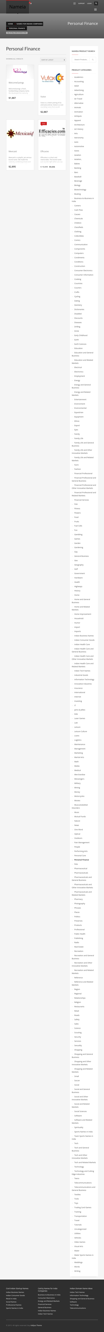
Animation (78, 112)
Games (77, 539)
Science (77, 1028)
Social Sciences (80, 1111)
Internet (77, 696)
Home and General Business (81, 601)
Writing (77, 1271)
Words (77, 1266)
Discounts (78, 318)
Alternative (78, 103)
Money (77, 792)
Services (77, 1041)
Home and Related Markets (81, 608)
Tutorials (78, 1224)
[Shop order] (53, 60)
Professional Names (14, 1305)
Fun (75, 530)
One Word (78, 829)
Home (76, 595)
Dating (77, 301)
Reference (78, 977)
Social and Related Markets (81, 1105)
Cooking (77, 279)
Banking (77, 168)
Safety (76, 1019)
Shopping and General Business (82, 1055)
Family (77, 434)
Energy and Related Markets (81, 393)
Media (76, 766)
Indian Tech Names (82, 671)
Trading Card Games (82, 1207)
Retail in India (11, 1298)
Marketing (78, 753)
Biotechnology (80, 189)
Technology (79, 1167)
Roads (76, 1015)
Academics (78, 77)
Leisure (77, 727)
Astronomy (79, 137)
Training (77, 1212)
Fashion (77, 469)
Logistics (77, 740)
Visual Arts (78, 1246)
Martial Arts (79, 757)
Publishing (78, 938)
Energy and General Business (81, 386)
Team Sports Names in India (82, 1137)
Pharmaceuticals (81, 873)
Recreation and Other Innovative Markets (82, 964)
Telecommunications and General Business (83, 1188)
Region (77, 989)
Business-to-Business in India (83, 200)
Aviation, (78, 159)
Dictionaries (79, 309)
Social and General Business (81, 1090)
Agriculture (79, 94)
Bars (76, 172)
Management (79, 748)
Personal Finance (81, 860)
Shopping (78, 1050)
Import (77, 627)
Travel (76, 1220)
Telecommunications (83, 1183)
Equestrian (78, 412)
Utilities (77, 1233)
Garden (77, 543)
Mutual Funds (80, 816)
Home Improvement (82, 614)
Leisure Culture (80, 731)
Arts (76, 133)
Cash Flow (78, 210)
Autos (76, 150)
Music (76, 812)
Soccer (77, 1080)
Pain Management (82, 842)
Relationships (79, 998)
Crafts (76, 292)
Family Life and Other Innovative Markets (82, 451)
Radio (76, 942)
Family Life (78, 438)
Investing (78, 701)
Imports (77, 631)
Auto (76, 142)
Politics (77, 916)
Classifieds (78, 227)
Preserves (78, 921)
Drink (76, 331)
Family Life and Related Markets (83, 459)
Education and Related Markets (82, 361)
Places (77, 912)
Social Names (11, 1302)
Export (77, 425)
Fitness (77, 508)
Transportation (80, 1216)
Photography (79, 903)
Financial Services (81, 500)
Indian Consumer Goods (84, 640)
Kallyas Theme (36, 1325)
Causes (77, 214)
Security (77, 1037)
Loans (76, 735)
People (77, 847)
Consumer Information (83, 275)
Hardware (78, 577)
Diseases (78, 322)
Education (78, 348)
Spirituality (78, 1127)
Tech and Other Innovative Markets (80, 1156)
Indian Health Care (82, 644)
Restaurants (79, 1006)
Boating (77, 194)
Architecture (79, 124)
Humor (77, 623)
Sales (76, 1024)
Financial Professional (83, 473)
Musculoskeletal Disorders (80, 806)
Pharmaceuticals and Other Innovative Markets (82, 886)
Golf (76, 569)
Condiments (79, 257)
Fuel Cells (78, 526)
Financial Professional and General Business (84, 479)
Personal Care (80, 855)
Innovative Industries (83, 684)
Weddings (78, 1262)
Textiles (77, 1194)
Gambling (78, 534)
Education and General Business (82, 354)
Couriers (77, 288)
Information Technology (84, 679)
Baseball (77, 176)
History (77, 590)
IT (75, 705)
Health (77, 582)
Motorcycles (79, 796)
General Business (81, 556)
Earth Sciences (80, 344)
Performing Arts (81, 851)
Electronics (78, 371)
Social (76, 1085)
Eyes (76, 429)
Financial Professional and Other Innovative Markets (84, 486)
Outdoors (78, 838)
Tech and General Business (80, 1149)
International (79, 692)
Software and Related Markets (82, 1121)
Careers (77, 205)
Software (78, 1115)
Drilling (77, 326)
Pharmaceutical (80, 868)
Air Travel (78, 99)
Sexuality (78, 1045)
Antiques (78, 116)
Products (78, 925)
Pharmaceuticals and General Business (82, 878)
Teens (76, 1178)
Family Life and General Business (83, 444)
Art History (78, 129)
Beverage (78, 181)
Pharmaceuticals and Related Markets (82, 893)
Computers (79, 253)
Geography (79, 565)
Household (78, 618)
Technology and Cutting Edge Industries (83, 1172)
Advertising (79, 90)
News (76, 825)
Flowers (77, 513)
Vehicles (77, 1238)
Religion (77, 1002)
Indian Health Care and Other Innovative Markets (83, 657)
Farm (76, 465)
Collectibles (79, 236)
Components (79, 249)
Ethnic (76, 421)
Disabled (78, 313)
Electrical (78, 367)
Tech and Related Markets (85, 1162)
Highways (78, 586)
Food (76, 517)
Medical (77, 770)
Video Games (79, 1242)
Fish (76, 504)
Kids (76, 714)
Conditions (78, 262)
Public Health (79, 934)
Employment (79, 376)
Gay (76, 552)
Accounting (79, 81)
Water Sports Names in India (83, 1256)
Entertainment (80, 399)
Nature (77, 821)
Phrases (77, 908)
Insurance (78, 688)
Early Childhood (81, 335)
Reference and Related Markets (82, 983)
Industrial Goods (81, 675)
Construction (79, 266)
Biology (77, 185)
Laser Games (79, 718)
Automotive (79, 146)
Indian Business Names (84, 635)
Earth (76, 339)
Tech (76, 1143)
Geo (76, 560)
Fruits (76, 521)
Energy (77, 380)
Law (76, 722)
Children (77, 223)
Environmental (80, 408)
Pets (76, 864)
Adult (76, 86)
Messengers (79, 779)
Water (76, 1250)
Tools (76, 1199)
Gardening (78, 547)
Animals (77, 107)
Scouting (78, 1032)
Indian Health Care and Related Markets (83, 665)
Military (77, 783)
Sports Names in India (83, 1131)
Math (76, 761)
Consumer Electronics (83, 270)
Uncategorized (80, 1229)
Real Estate (79, 947)
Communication (81, 244)
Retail (76, 1011)
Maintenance (79, 744)
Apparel (77, 120)
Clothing (77, 231)
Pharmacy (78, 899)
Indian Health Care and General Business (83, 650)
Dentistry (78, 305)
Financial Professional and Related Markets (84, 494)
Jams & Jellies (79, 710)
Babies (77, 163)
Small (76, 1076)
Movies (77, 800)
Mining (77, 787)
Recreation (78, 951)
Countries (78, 283)
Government (79, 573)
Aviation (77, 155)
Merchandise (79, 774)
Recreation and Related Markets (83, 971)
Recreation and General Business (83, 957)
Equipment (78, 417)
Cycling (77, 296)
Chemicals (78, 218)
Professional (79, 929)
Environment (79, 404)
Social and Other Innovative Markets (80, 1098)
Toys (76, 1203)
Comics (77, 240)
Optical (77, 834)
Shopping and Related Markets (82, 1070)
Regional (78, 993)
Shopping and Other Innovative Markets (81, 1063)
